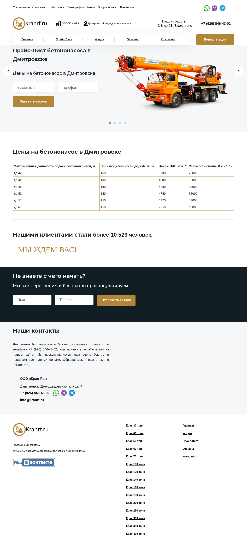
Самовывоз (40, 7)
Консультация (215, 39)
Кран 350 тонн (135, 526)
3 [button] (120, 123)
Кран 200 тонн (135, 502)
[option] (170, 82)
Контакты (168, 39)
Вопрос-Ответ (108, 7)
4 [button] (125, 123)
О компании (21, 7)
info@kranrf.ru (32, 400)
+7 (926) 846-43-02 (216, 23)
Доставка (57, 7)
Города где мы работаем (26, 445)
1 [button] (110, 123)
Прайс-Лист (64, 39)
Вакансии (127, 7)
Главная (27, 39)
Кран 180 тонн (135, 495)
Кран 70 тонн (135, 456)
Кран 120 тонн (135, 471)
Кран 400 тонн (135, 533)
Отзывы (133, 39)
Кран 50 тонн (135, 441)
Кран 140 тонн (135, 479)
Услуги (99, 39)
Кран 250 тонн (135, 510)
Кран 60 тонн (135, 448)
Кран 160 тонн (135, 487)
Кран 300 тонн (135, 518)
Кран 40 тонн (135, 433)
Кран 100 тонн (135, 464)
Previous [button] (8, 71)
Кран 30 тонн (135, 425)
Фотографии (75, 7)
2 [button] (115, 123)
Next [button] (238, 71)
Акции (91, 7)
